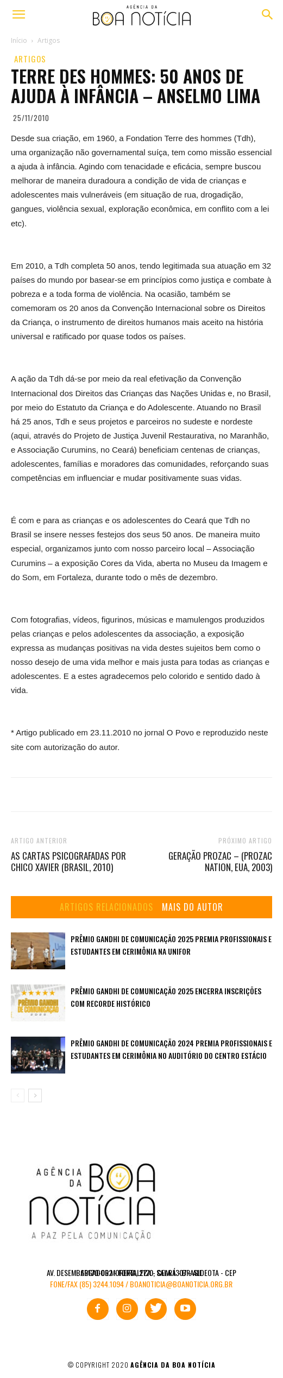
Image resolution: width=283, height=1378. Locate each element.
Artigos (30, 59)
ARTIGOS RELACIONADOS (106, 907)
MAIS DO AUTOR (192, 907)
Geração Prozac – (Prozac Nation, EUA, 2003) (220, 861)
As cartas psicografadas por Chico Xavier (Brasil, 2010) (68, 861)
